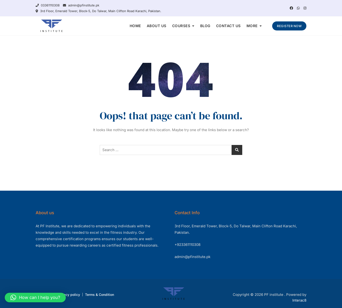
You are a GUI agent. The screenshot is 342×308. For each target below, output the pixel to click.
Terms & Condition (99, 295)
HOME (135, 26)
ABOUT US (156, 26)
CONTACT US (228, 26)
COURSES (181, 26)
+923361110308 (187, 244)
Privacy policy (68, 295)
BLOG (205, 26)
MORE (252, 26)
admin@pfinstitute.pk (81, 5)
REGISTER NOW (289, 26)
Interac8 (299, 300)
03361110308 (48, 5)
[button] (35, 297)
